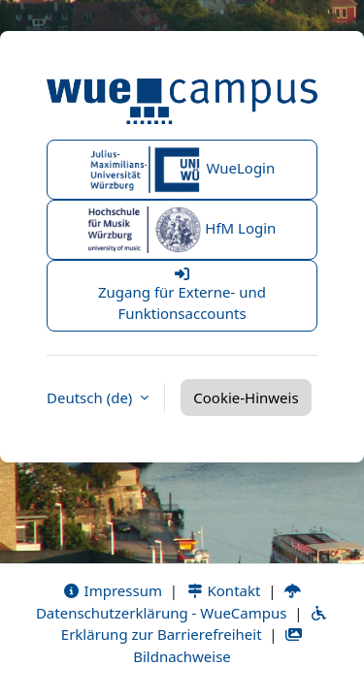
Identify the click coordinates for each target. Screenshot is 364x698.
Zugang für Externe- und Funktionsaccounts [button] (182, 295)
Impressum (112, 590)
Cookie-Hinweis (245, 397)
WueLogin (182, 169)
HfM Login (182, 229)
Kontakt (223, 590)
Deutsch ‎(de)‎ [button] (91, 397)
